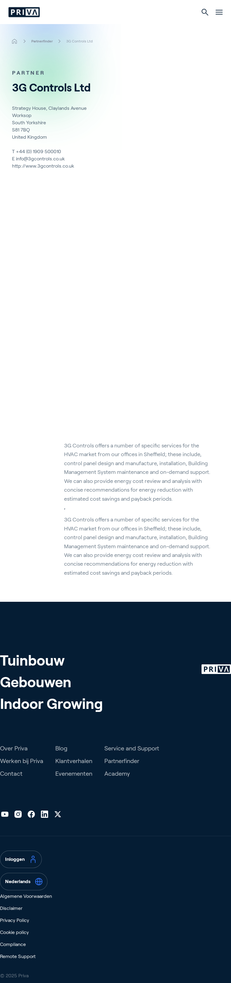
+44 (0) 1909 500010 (38, 151)
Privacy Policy (14, 929)
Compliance (13, 953)
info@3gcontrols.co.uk (40, 158)
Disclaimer (11, 917)
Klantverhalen (73, 770)
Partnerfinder (121, 770)
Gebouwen (35, 692)
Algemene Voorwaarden (26, 905)
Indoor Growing (51, 713)
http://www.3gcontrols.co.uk (43, 165)
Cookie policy (14, 941)
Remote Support (17, 965)
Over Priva (14, 757)
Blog (61, 757)
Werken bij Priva (21, 770)
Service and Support (131, 757)
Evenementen (73, 783)
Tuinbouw (32, 670)
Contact (11, 783)
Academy (117, 783)
